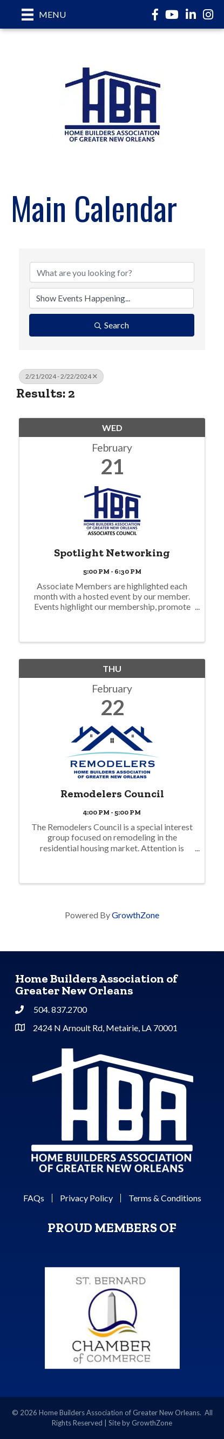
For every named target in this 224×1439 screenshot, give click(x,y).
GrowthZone (135, 915)
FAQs (33, 1198)
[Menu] (44, 14)
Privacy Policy (86, 1198)
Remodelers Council (112, 793)
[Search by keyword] (112, 272)
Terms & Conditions (164, 1198)
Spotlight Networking (112, 552)
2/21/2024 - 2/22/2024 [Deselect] (61, 376)
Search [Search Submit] (111, 325)
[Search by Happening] (111, 298)
